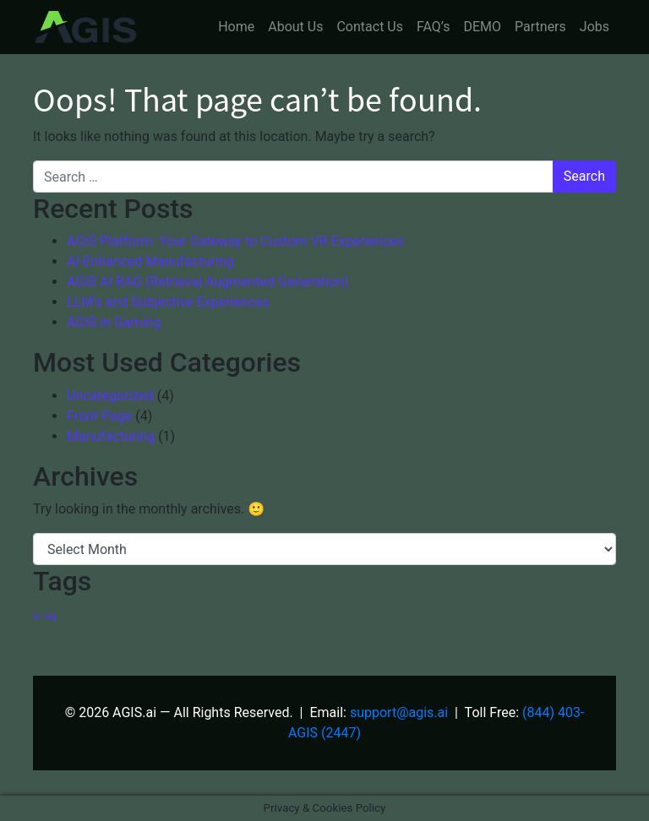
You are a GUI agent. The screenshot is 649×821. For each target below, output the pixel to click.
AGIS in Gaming (114, 322)
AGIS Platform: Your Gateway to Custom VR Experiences (235, 241)
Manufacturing (111, 436)
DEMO (482, 27)
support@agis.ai (399, 712)
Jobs (594, 27)
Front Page (99, 416)
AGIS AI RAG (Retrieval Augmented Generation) (207, 282)
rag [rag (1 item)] (49, 616)
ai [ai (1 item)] (36, 616)
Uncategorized (110, 396)
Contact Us (369, 27)
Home (236, 27)
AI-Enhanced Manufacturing (150, 261)
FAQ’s (433, 27)
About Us (295, 27)
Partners (540, 27)
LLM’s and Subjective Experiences (168, 302)
